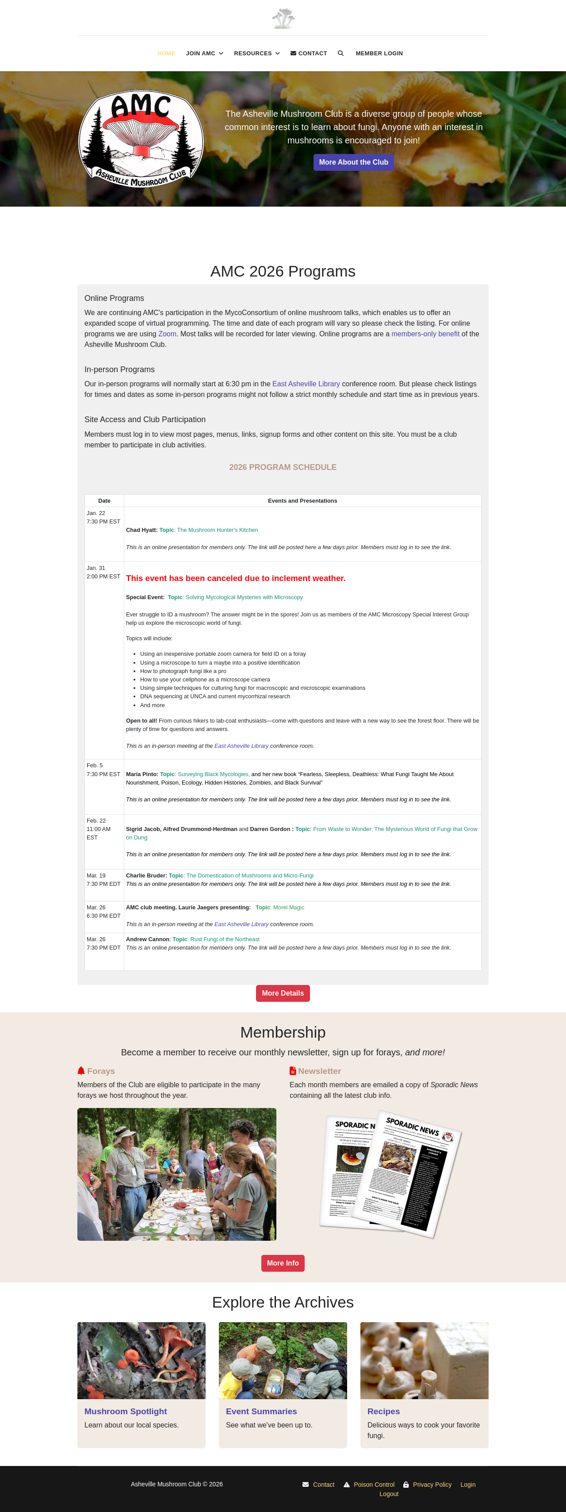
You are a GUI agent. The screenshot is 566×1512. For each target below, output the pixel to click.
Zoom (167, 334)
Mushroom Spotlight (125, 1411)
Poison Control (374, 1484)
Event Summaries (261, 1411)
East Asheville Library (306, 384)
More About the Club (354, 162)
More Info (283, 1263)
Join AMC (200, 53)
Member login (379, 53)
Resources (253, 53)
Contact (309, 53)
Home (166, 53)
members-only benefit (426, 334)
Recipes (383, 1411)
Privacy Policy (432, 1484)
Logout (389, 1493)
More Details (283, 993)
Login (467, 1484)
